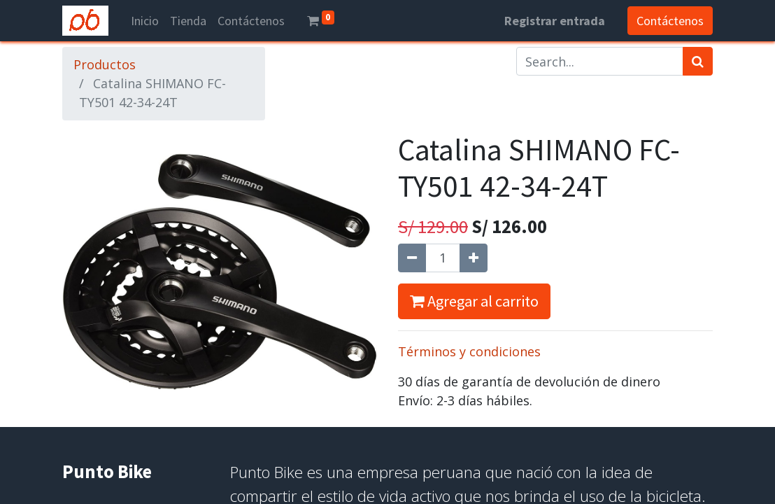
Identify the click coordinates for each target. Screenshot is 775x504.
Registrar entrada (554, 21)
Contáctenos (670, 21)
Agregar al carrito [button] (474, 301)
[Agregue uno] (474, 258)
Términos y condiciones (469, 351)
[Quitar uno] (412, 258)
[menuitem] (144, 21)
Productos (104, 64)
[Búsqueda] (698, 61)
